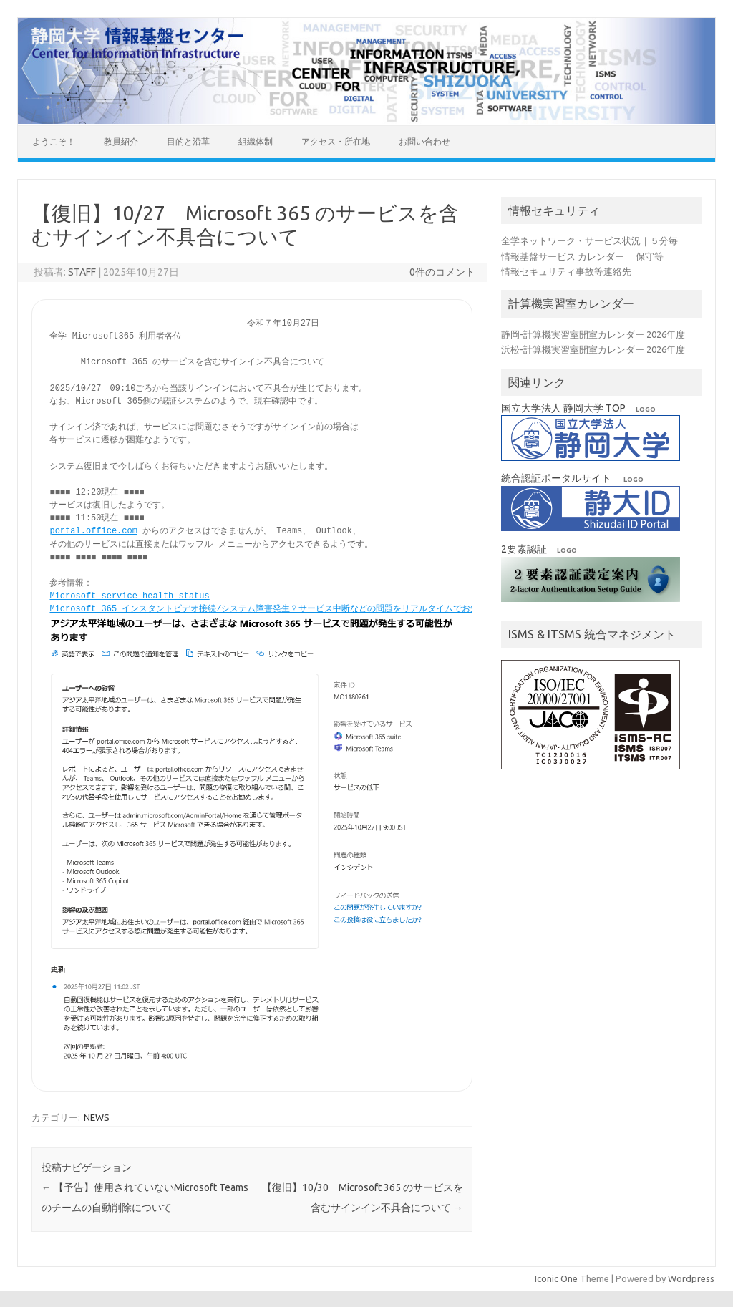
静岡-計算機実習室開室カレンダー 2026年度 (593, 334)
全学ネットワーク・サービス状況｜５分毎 (589, 240)
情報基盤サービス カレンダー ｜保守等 (582, 256)
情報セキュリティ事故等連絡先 (566, 271)
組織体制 (255, 141)
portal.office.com (93, 531)
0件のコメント (442, 272)
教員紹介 (121, 141)
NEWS (97, 1117)
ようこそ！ (53, 141)
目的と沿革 (188, 141)
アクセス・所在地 (335, 141)
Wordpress (691, 1278)
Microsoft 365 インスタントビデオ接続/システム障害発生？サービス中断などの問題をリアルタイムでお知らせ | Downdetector (311, 609)
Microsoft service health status (129, 596)
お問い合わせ (424, 141)
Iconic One (556, 1278)
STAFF (82, 272)
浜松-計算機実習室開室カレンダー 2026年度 (593, 349)
